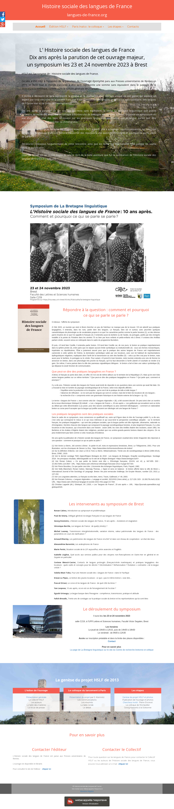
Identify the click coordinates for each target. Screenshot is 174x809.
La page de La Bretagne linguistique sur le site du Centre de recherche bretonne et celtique (111, 650)
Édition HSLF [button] (58, 26)
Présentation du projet (79, 697)
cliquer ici (46, 769)
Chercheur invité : (131, 702)
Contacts (133, 26)
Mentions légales (87, 791)
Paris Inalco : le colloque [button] (88, 26)
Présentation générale (36, 697)
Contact (112, 641)
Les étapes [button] (115, 26)
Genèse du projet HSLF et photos (137, 697)
